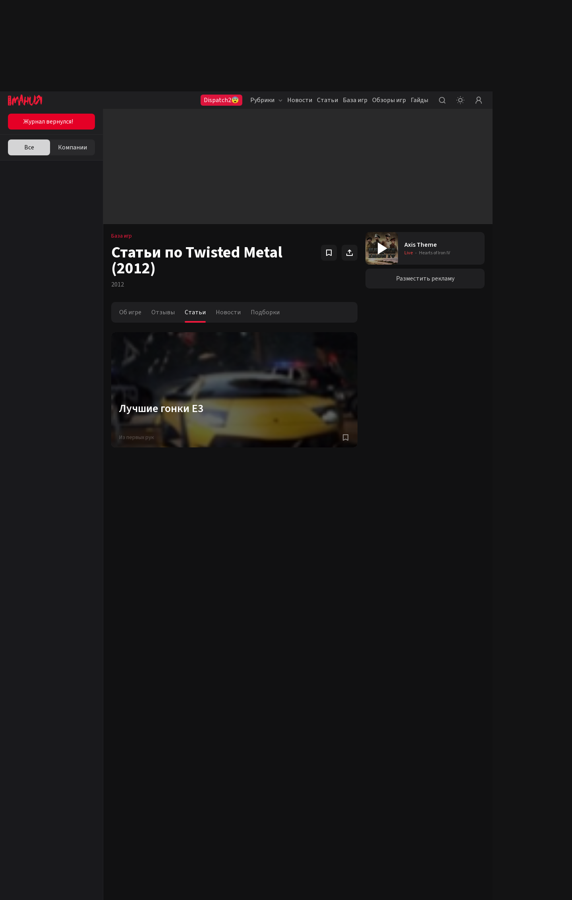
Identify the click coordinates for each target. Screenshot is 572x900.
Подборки (265, 312)
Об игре (130, 312)
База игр (355, 100)
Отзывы (163, 312)
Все (29, 147)
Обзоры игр (389, 100)
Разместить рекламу (425, 279)
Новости (299, 100)
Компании (72, 147)
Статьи (327, 100)
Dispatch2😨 (221, 100)
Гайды (419, 100)
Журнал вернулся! (48, 121)
